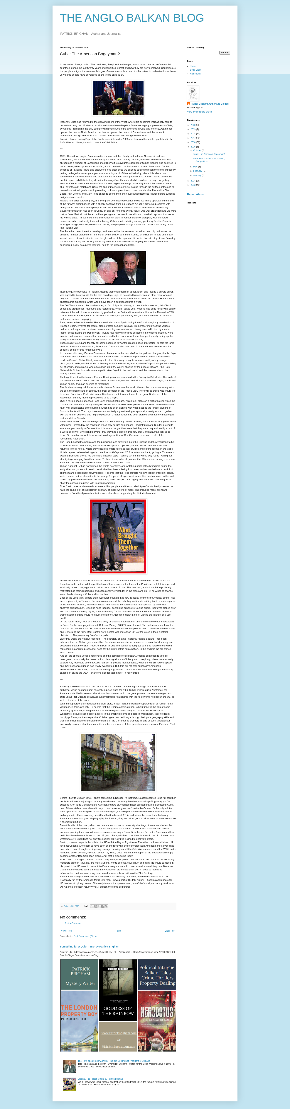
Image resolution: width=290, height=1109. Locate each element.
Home (119, 931)
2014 (193, 180)
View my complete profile (199, 112)
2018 (193, 133)
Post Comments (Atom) (85, 936)
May (195, 166)
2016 (193, 142)
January (197, 175)
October (197, 150)
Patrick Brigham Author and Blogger (210, 104)
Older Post (170, 931)
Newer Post (66, 931)
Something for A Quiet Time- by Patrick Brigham (89, 946)
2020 (193, 125)
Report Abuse (195, 194)
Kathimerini (195, 73)
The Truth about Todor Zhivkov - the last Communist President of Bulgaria (114, 1061)
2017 (193, 138)
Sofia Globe (196, 70)
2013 (193, 185)
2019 (193, 129)
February (198, 171)
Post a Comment (73, 923)
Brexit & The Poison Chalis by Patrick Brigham (101, 1079)
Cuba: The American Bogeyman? (209, 154)
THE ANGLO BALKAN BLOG (132, 18)
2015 (193, 146)
